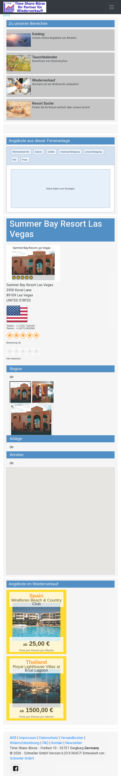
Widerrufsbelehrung (24, 743)
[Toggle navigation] (112, 7)
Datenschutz (48, 738)
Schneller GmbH (22, 758)
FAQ (45, 743)
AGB (13, 738)
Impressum (27, 738)
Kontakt (57, 743)
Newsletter (73, 743)
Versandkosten (72, 738)
